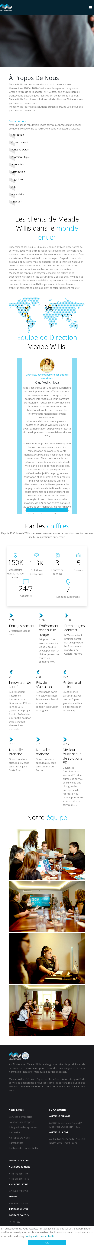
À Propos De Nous (19, 1137)
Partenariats (16, 1142)
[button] (19, 436)
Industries (14, 1132)
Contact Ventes (18, 1208)
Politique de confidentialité (39, 1236)
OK (47, 1242)
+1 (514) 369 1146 (19, 1173)
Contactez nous (17, 121)
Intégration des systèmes (23, 1127)
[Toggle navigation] (90, 7)
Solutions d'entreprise (21, 1122)
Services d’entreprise (20, 1116)
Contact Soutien (19, 1215)
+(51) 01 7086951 (18, 1191)
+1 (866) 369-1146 (19, 1178)
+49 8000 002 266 (18, 1203)
